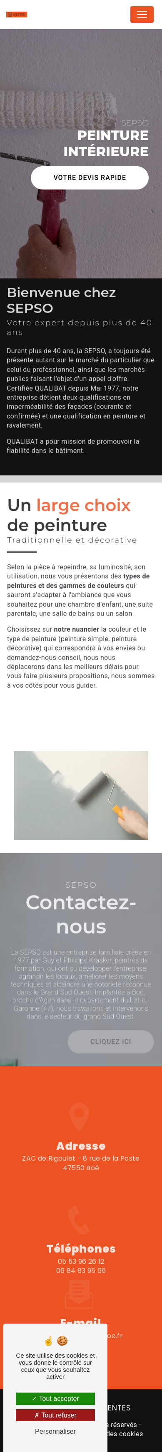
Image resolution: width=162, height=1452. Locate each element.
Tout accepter (55, 1398)
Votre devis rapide (89, 177)
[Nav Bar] (142, 14)
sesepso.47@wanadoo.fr (81, 1321)
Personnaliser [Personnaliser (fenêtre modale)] (55, 1431)
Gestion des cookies (112, 1434)
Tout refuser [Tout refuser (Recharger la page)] (55, 1415)
